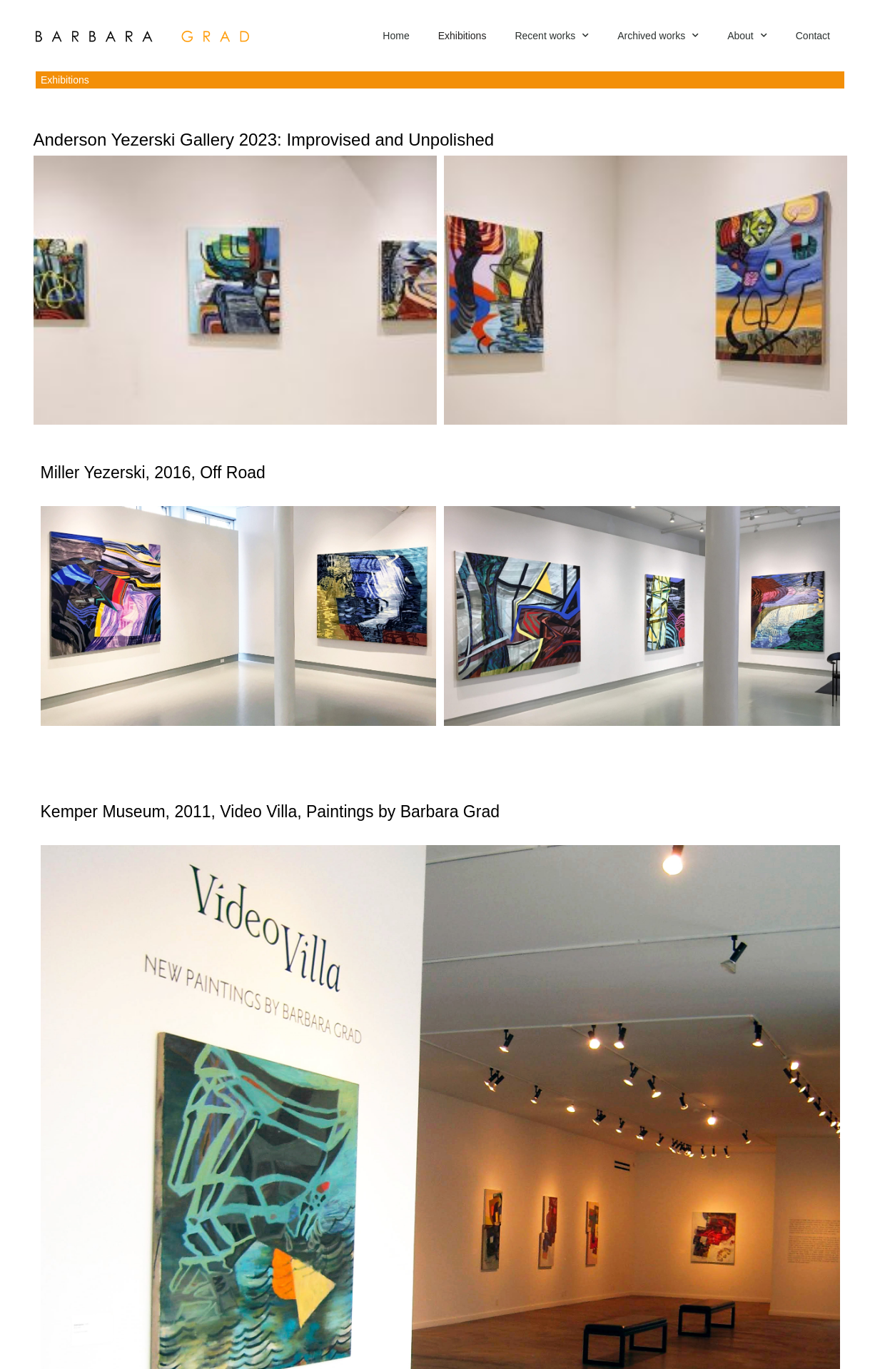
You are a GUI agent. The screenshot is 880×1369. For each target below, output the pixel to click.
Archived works (658, 35)
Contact (813, 35)
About (747, 35)
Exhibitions (462, 35)
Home (396, 35)
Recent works (552, 35)
